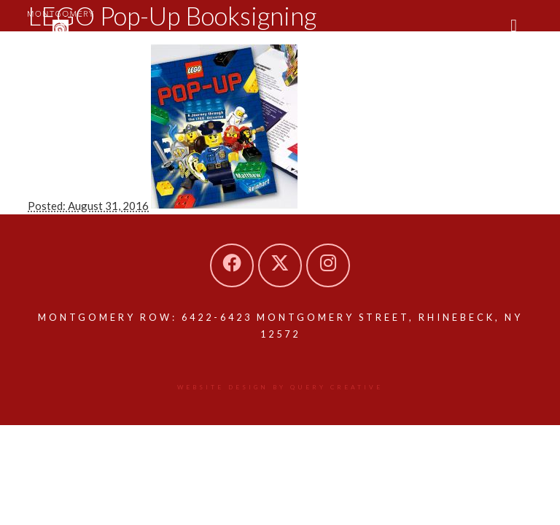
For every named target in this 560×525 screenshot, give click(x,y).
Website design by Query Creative (280, 387)
